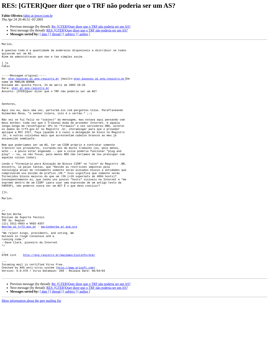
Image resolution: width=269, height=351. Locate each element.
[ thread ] (56, 34)
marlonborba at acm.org (59, 264)
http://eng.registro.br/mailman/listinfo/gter (59, 298)
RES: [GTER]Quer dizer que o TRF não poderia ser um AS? (87, 30)
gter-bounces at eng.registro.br (33, 86)
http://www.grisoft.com (75, 313)
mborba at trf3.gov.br (19, 264)
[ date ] (44, 34)
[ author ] (84, 34)
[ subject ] (70, 34)
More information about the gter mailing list (31, 347)
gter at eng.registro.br (30, 97)
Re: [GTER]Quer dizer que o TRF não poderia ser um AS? (91, 26)
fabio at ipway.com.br (38, 15)
